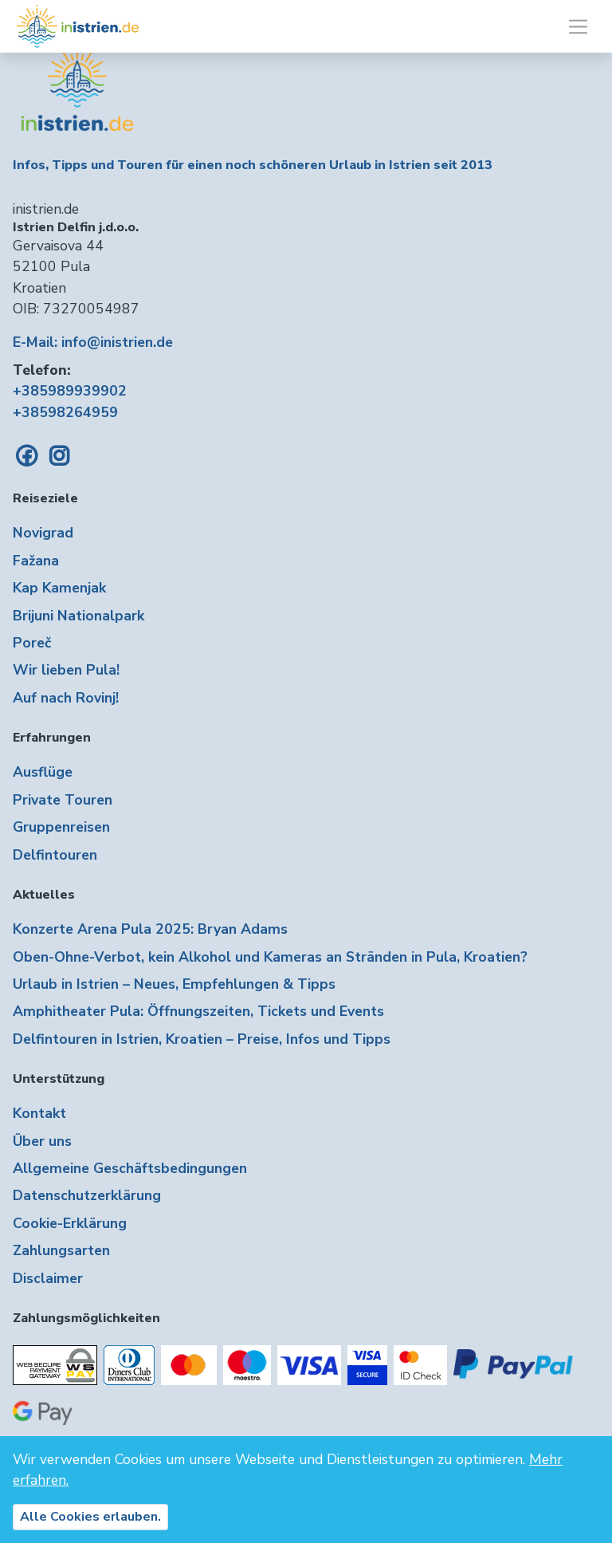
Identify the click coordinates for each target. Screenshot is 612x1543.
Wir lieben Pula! (66, 669)
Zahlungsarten (61, 1250)
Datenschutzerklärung (87, 1195)
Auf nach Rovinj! (66, 697)
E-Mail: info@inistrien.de (93, 342)
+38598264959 (65, 412)
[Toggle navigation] (578, 26)
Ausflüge (43, 771)
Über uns (42, 1141)
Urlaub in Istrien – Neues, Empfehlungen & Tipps (174, 984)
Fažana (36, 560)
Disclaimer (48, 1278)
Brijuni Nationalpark (78, 615)
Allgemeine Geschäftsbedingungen (130, 1168)
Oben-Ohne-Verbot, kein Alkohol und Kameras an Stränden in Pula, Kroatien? (270, 956)
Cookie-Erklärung (70, 1223)
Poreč (32, 642)
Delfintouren (55, 854)
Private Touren (62, 799)
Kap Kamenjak (59, 587)
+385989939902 (70, 390)
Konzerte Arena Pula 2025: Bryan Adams (150, 929)
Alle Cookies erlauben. (90, 1516)
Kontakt (39, 1113)
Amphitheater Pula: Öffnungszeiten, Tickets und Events (198, 1011)
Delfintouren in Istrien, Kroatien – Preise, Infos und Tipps (201, 1039)
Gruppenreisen (61, 826)
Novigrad (43, 532)
